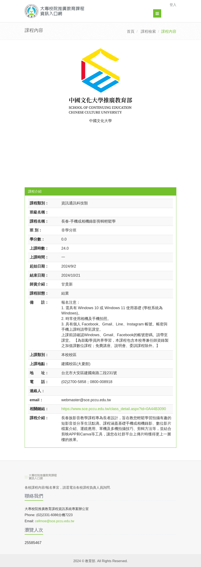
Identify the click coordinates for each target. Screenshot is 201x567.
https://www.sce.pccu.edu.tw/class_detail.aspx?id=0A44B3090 (113, 409)
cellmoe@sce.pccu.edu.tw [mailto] (54, 521)
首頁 (130, 31)
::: (26, 477)
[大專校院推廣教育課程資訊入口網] (86, 11)
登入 (173, 5)
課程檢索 (148, 31)
